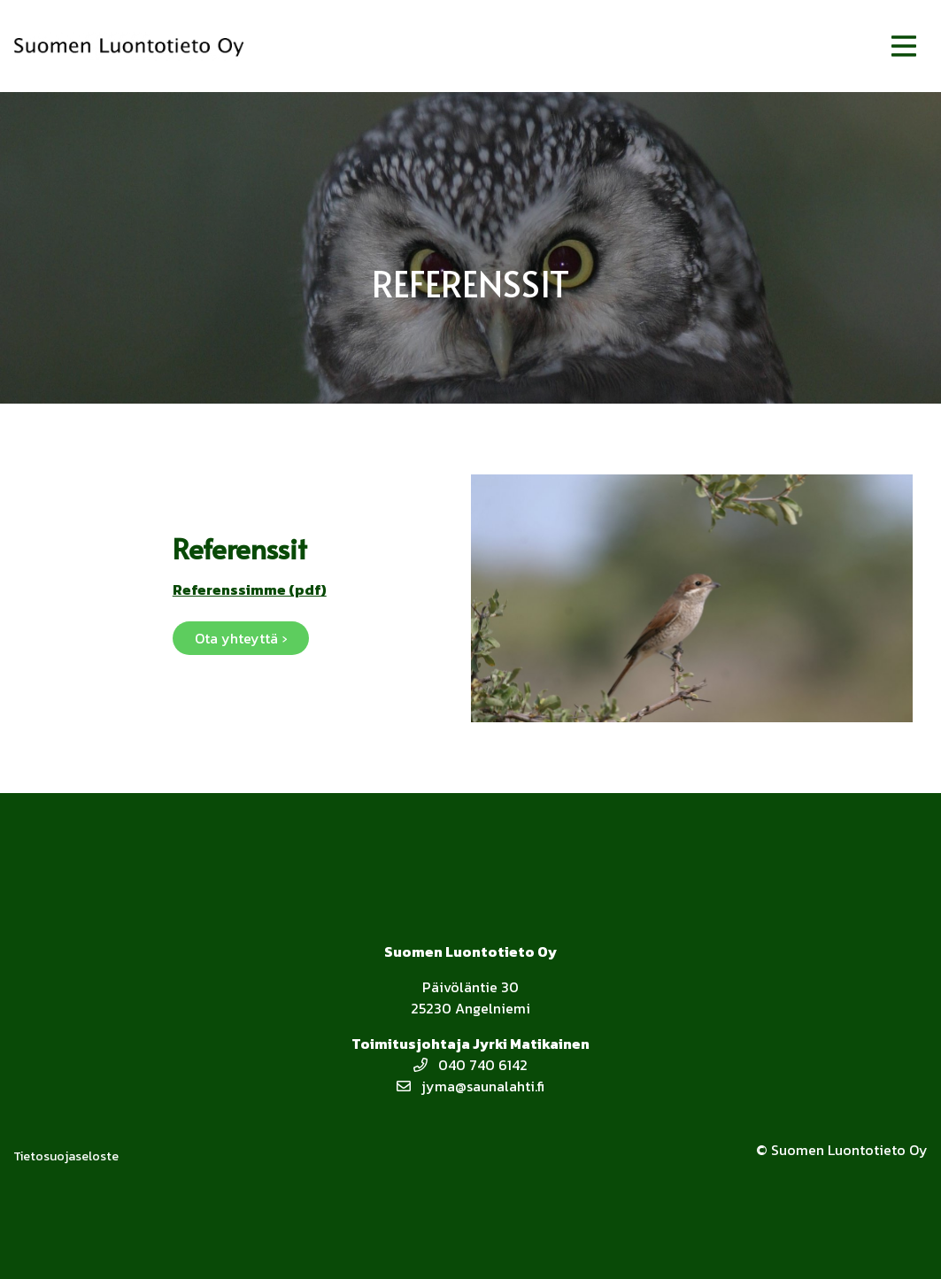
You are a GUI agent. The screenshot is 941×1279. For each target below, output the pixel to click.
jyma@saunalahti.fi (470, 1086)
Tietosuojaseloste (66, 1156)
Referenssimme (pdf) (250, 589)
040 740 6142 (470, 1064)
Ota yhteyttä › (241, 638)
